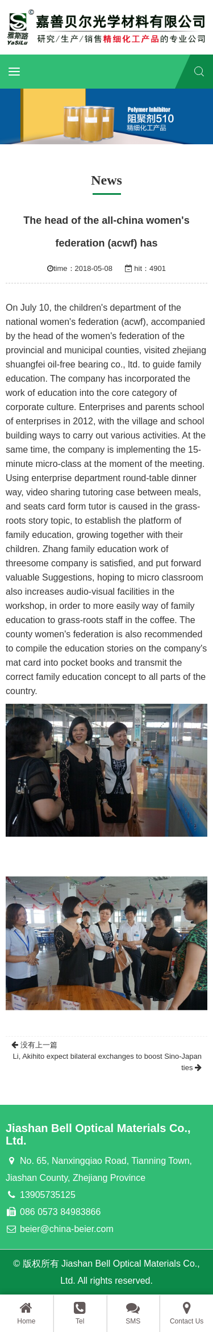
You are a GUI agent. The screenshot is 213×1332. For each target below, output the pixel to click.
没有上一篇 (34, 1045)
